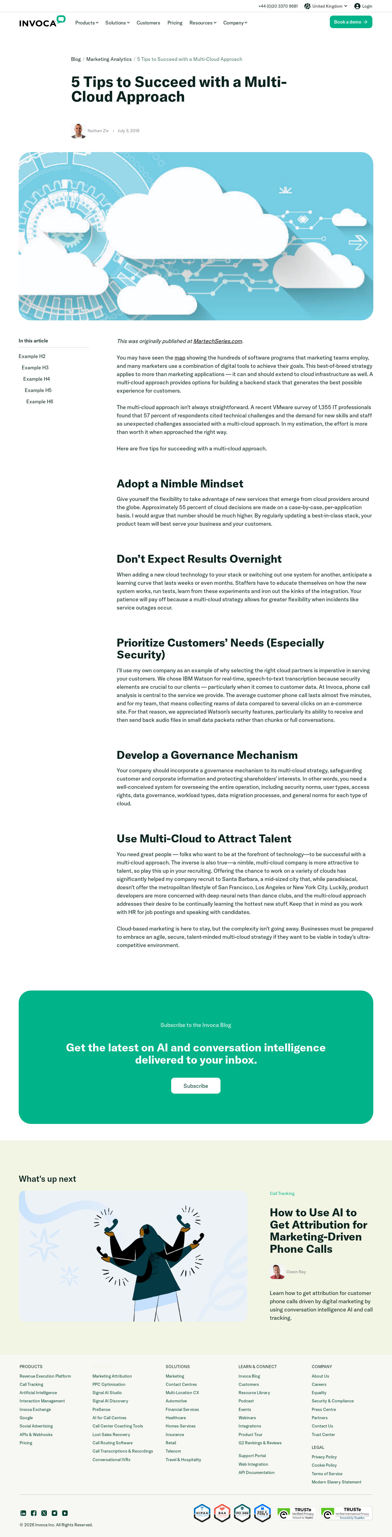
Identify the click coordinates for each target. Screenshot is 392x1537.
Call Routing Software (112, 1442)
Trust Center (323, 1434)
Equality (319, 1392)
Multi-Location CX (182, 1392)
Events (245, 1409)
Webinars (247, 1417)
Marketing (175, 1376)
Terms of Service (327, 1473)
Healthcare (176, 1417)
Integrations (250, 1425)
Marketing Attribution (112, 1376)
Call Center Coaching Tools (117, 1425)
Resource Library (254, 1392)
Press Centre (324, 1409)
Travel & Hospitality (183, 1459)
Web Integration (253, 1464)
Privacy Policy (324, 1456)
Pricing (175, 23)
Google (26, 1417)
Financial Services (182, 1409)
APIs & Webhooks (36, 1434)
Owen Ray (296, 1271)
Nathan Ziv (98, 130)
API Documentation (257, 1472)
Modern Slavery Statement (336, 1481)
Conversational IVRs (111, 1459)
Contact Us (322, 1425)
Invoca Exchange (35, 1409)
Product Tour (250, 1434)
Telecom (173, 1451)
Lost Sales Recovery (111, 1434)
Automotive (176, 1400)
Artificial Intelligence (38, 1392)
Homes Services (181, 1425)
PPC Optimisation (109, 1384)
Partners (320, 1417)
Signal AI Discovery (110, 1400)
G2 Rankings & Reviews (260, 1442)
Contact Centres (181, 1384)
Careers (319, 1384)
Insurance (175, 1434)
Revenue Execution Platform (45, 1376)
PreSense (101, 1409)
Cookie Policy (324, 1465)
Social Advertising (36, 1425)
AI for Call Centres (109, 1417)
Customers (148, 23)
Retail (171, 1442)
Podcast (246, 1400)
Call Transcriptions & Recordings (122, 1451)
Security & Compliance (333, 1400)
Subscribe (195, 1085)
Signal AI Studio (107, 1392)
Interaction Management (42, 1400)
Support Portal (252, 1455)
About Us (320, 1376)
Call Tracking (282, 1193)
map (180, 357)
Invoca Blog (249, 1376)
